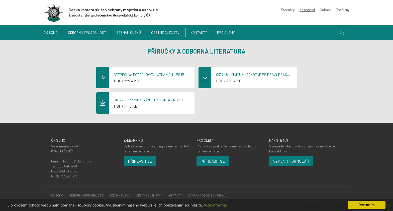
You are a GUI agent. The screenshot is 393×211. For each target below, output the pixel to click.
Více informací (216, 205)
